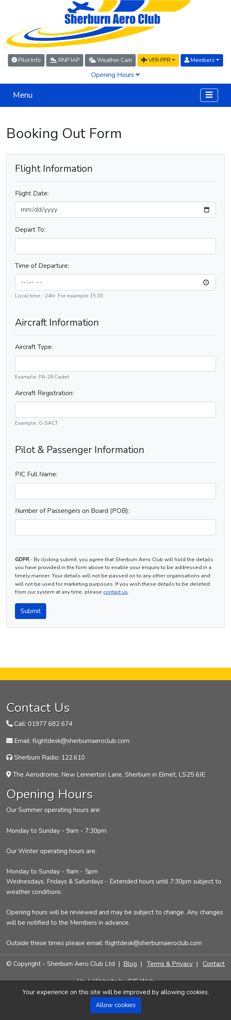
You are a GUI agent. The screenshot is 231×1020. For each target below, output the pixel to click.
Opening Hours (115, 74)
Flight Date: (32, 193)
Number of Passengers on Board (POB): (72, 510)
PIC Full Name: (36, 474)
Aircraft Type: (34, 346)
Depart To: (30, 229)
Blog (130, 963)
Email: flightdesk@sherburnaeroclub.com (71, 740)
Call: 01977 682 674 (43, 723)
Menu (22, 95)
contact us (115, 592)
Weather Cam (110, 60)
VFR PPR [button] (156, 60)
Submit (30, 611)
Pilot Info (26, 60)
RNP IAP (64, 60)
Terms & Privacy (170, 963)
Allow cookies (116, 1004)
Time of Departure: (42, 265)
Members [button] (199, 60)
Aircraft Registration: (44, 393)
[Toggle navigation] (209, 95)
